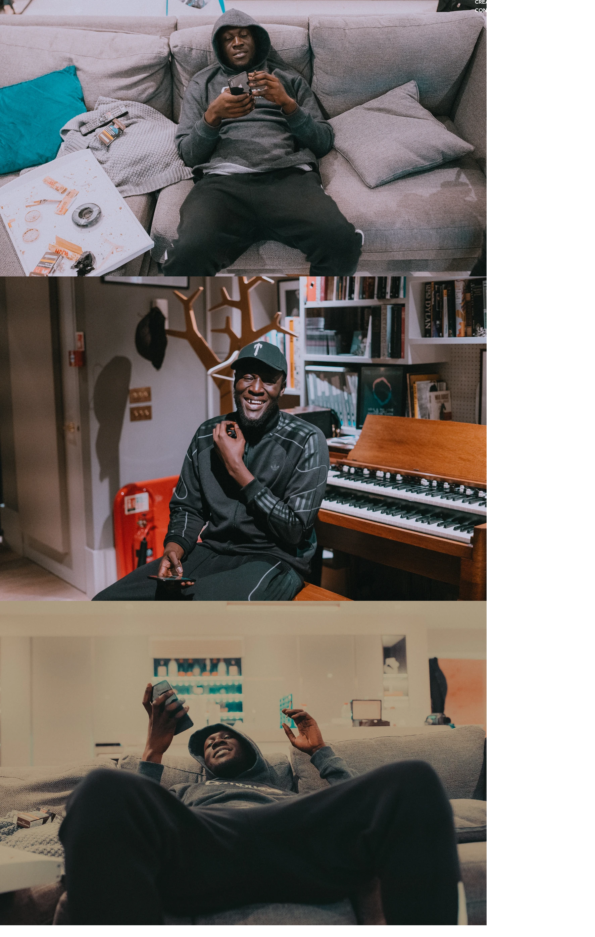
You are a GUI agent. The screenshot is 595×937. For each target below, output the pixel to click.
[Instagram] (291, 931)
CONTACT (488, 10)
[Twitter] (303, 931)
